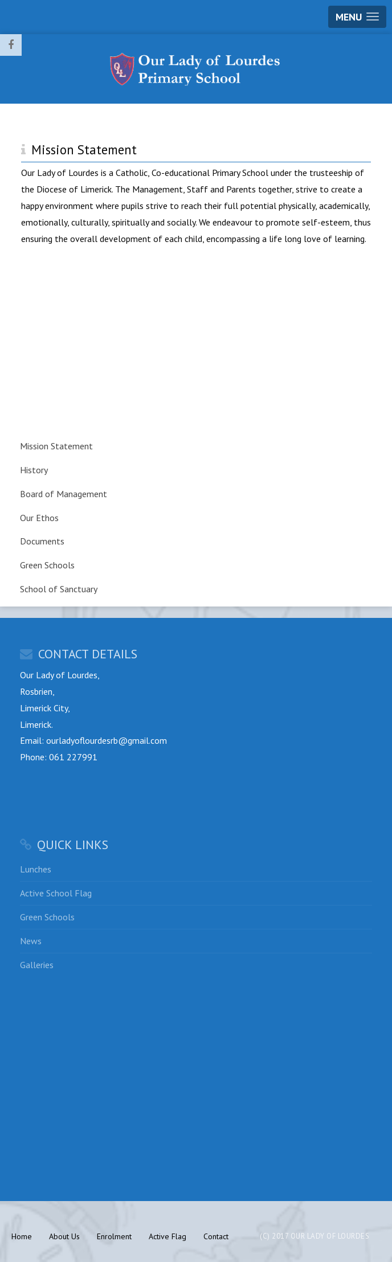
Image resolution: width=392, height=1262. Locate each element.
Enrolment (114, 1236)
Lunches (35, 869)
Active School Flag (56, 893)
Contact (215, 1236)
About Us (64, 1236)
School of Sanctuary (58, 589)
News (31, 940)
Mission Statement (56, 446)
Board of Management (63, 493)
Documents (42, 541)
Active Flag (167, 1236)
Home (21, 1236)
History (34, 470)
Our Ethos (39, 517)
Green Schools (47, 565)
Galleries (37, 964)
